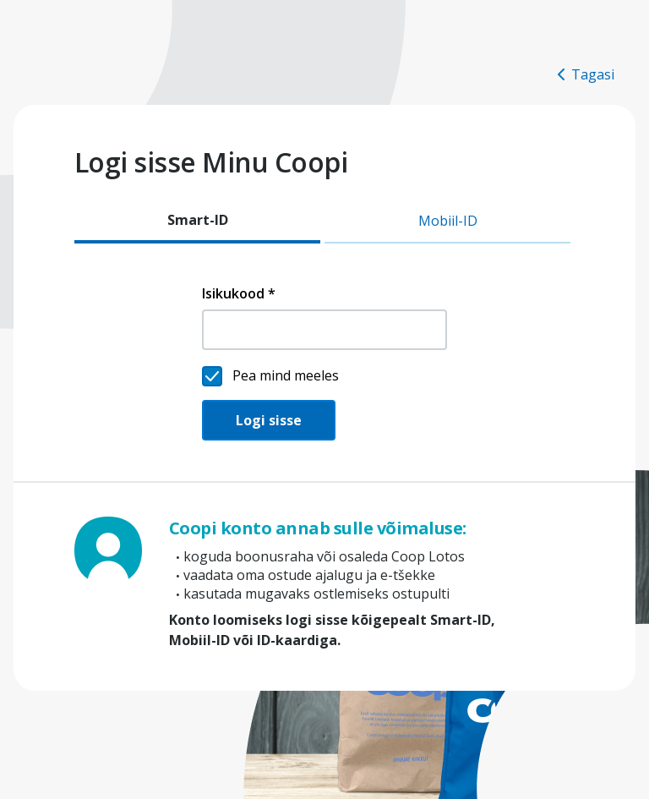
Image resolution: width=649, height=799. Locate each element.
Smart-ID (197, 220)
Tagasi (586, 74)
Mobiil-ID (447, 220)
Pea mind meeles (285, 375)
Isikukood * (238, 293)
